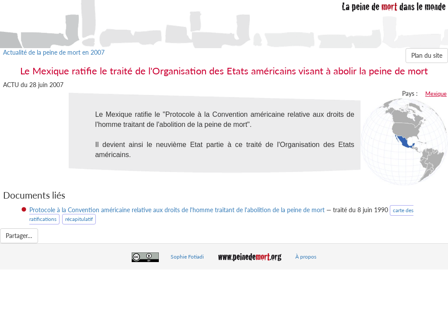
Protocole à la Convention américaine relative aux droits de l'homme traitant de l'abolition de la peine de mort (177, 210)
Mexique (436, 93)
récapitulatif (79, 219)
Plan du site (426, 55)
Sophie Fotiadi (187, 256)
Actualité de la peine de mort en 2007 (54, 52)
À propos (305, 256)
